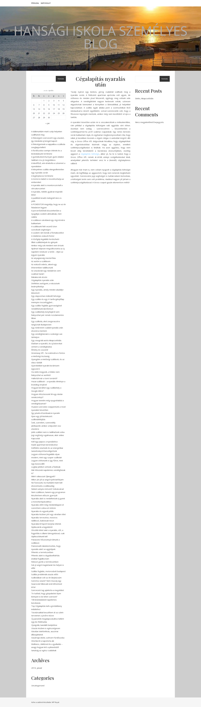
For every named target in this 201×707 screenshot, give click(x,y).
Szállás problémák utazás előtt (44, 574)
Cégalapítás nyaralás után (42, 280)
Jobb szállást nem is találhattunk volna (47, 432)
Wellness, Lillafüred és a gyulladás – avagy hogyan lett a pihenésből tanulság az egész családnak (47, 647)
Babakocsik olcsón (39, 277)
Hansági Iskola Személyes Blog (100, 37)
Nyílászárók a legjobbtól (41, 527)
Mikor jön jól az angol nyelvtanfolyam (47, 479)
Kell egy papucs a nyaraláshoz (44, 441)
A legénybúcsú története (42, 176)
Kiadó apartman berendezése (44, 444)
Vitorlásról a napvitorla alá (42, 641)
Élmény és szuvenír (39, 349)
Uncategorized (37, 685)
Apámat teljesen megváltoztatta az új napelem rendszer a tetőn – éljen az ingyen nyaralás (48, 251)
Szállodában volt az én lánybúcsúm (46, 577)
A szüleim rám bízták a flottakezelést (47, 232)
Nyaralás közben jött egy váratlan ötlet (48, 514)
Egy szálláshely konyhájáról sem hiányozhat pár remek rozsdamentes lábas (47, 315)
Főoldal (35, 3)
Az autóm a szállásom (40, 261)
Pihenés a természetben (42, 552)
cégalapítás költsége (90, 154)
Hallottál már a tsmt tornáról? (44, 378)
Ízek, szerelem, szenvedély (43, 422)
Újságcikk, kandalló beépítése (44, 625)
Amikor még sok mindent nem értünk (47, 245)
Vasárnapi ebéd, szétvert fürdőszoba (47, 637)
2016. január (36, 668)
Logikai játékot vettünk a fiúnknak (45, 467)
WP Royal (55, 702)
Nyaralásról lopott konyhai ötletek (46, 524)
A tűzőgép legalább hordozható (45, 239)
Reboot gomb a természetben (44, 561)
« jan (48, 123)
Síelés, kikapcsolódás (144, 98)
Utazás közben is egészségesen (45, 628)
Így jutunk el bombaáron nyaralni (45, 413)
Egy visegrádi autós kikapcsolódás (46, 340)
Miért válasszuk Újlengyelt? (43, 476)
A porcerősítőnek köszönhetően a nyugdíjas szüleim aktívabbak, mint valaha (46, 213)
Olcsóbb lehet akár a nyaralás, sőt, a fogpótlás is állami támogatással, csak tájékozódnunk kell (47, 533)
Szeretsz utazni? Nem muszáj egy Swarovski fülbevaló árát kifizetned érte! (46, 584)
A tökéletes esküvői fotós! (42, 236)
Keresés (61, 79)
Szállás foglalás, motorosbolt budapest (48, 571)
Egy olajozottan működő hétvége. (46, 296)
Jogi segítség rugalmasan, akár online (47, 435)
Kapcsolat (46, 3)
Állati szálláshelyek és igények (44, 242)
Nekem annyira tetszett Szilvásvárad (47, 489)
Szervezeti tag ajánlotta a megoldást (47, 590)
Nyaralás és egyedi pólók (42, 511)
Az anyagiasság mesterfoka (43, 258)
